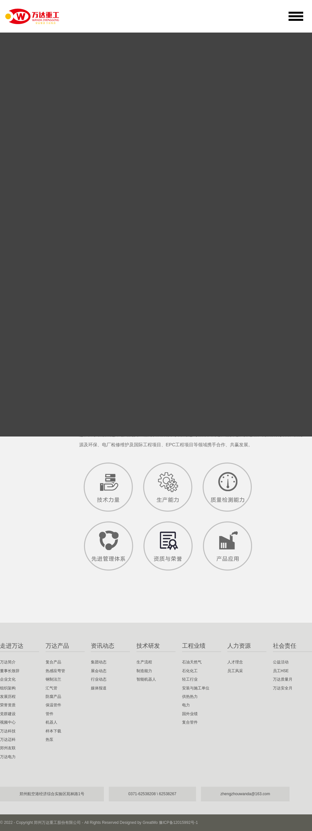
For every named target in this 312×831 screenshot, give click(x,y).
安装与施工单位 (195, 688)
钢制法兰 (53, 679)
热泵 (49, 739)
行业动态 (98, 679)
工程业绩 (194, 646)
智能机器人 (146, 679)
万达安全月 (282, 688)
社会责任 (284, 646)
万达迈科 (23, 326)
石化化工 (190, 671)
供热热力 (190, 696)
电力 (186, 705)
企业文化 (23, 191)
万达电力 (23, 364)
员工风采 (235, 671)
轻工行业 (190, 679)
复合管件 (190, 722)
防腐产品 (53, 696)
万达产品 (57, 646)
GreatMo (150, 822)
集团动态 (98, 662)
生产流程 (144, 662)
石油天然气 (192, 662)
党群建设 (23, 268)
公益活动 (281, 662)
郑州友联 (23, 345)
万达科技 (23, 306)
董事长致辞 (26, 172)
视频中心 (23, 287)
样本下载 (53, 731)
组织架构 (23, 210)
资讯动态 (102, 646)
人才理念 (235, 662)
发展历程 (23, 230)
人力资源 (239, 646)
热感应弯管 (55, 671)
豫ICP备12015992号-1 (178, 822)
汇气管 (51, 688)
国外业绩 (190, 714)
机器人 (51, 722)
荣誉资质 (23, 249)
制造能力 (144, 671)
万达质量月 (282, 679)
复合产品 (53, 662)
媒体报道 (98, 688)
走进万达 (11, 646)
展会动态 (98, 671)
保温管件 (53, 705)
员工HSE (281, 671)
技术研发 (148, 646)
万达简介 (23, 153)
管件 (49, 714)
